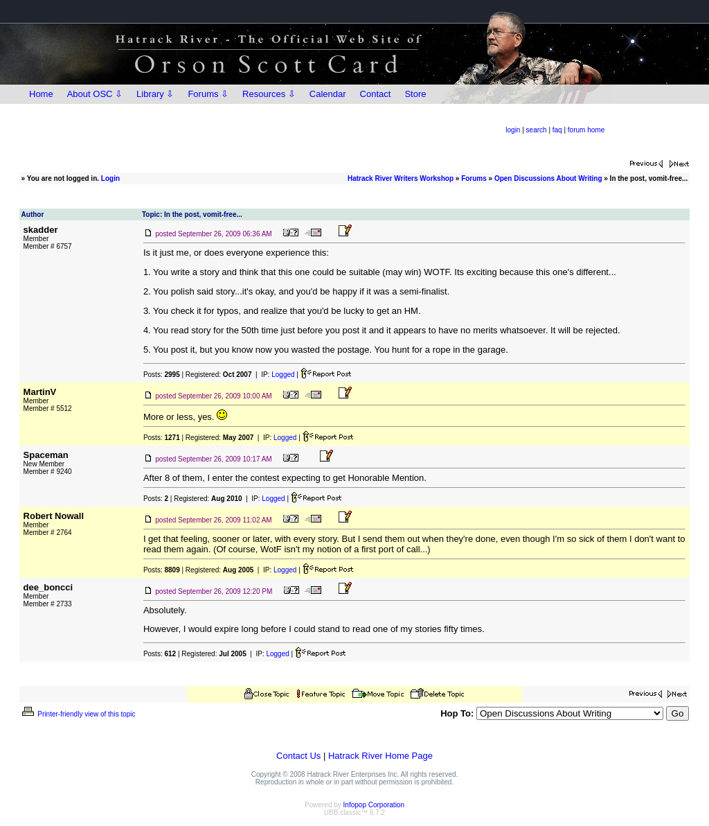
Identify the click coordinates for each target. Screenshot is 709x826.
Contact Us (298, 755)
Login (110, 178)
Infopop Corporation (373, 805)
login (512, 130)
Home (41, 94)
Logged (282, 374)
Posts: (161, 374)
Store (415, 94)
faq (557, 130)
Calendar (327, 94)
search (536, 130)
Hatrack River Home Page (380, 755)
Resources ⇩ (269, 94)
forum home (586, 130)
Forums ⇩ (208, 94)
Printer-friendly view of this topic (78, 714)
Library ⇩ (155, 94)
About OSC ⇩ (95, 94)
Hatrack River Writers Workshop (401, 178)
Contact (375, 94)
